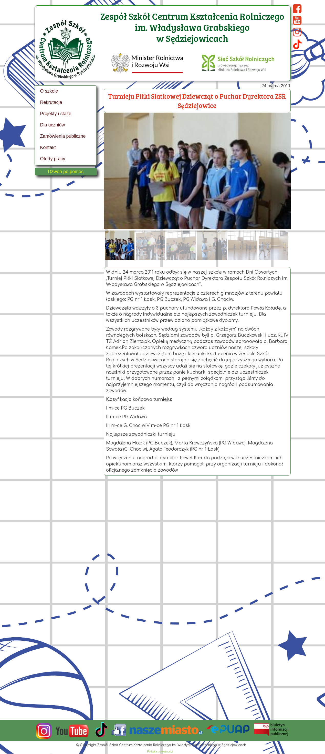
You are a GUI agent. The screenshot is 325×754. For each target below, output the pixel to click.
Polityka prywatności (160, 751)
